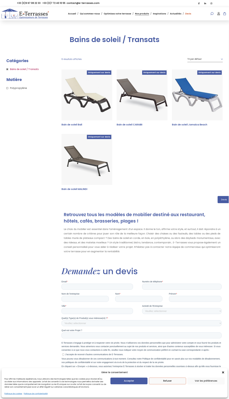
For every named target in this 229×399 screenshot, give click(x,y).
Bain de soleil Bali (72, 124)
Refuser (167, 380)
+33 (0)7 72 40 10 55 (53, 3)
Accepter (129, 380)
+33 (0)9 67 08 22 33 (28, 3)
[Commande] (205, 59)
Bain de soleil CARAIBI (129, 124)
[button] (223, 372)
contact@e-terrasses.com (83, 3)
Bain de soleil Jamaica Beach (189, 124)
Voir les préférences (206, 380)
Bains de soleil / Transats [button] (24, 69)
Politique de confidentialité (36, 393)
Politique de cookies (13, 393)
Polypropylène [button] (18, 88)
